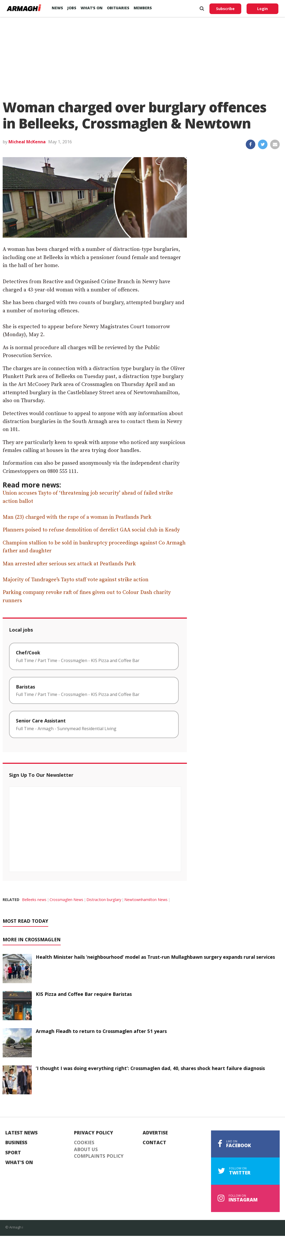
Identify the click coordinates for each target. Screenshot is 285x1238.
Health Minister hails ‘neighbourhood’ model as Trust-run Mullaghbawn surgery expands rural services (155, 957)
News (57, 7)
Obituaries (118, 7)
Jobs (71, 7)
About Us (86, 1149)
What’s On (92, 7)
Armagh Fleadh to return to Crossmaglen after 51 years (101, 1031)
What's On (19, 1162)
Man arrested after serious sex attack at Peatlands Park (69, 564)
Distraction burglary (103, 899)
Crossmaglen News (66, 899)
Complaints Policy (99, 1156)
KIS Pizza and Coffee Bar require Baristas (84, 994)
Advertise (155, 1132)
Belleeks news (34, 899)
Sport (13, 1152)
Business (16, 1142)
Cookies (84, 1142)
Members (143, 7)
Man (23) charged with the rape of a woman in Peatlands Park (77, 517)
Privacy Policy (93, 1132)
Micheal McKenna (27, 142)
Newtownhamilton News (146, 899)
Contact (154, 1142)
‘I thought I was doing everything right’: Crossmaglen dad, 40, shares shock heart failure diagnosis (150, 1068)
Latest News (21, 1132)
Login (262, 8)
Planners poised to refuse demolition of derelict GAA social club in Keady (91, 530)
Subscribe (225, 8)
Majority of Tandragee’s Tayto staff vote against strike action (75, 579)
